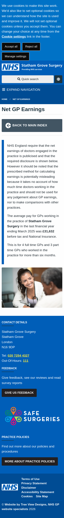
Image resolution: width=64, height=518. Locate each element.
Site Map (42, 496)
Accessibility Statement (37, 492)
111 (26, 360)
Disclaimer (28, 487)
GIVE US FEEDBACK (19, 392)
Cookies (27, 496)
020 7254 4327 (18, 355)
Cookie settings (14, 36)
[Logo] (32, 67)
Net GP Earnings (21, 99)
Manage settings (15, 56)
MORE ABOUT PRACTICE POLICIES (30, 461)
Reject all (31, 46)
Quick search (28, 79)
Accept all (11, 46)
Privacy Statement (34, 483)
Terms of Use (30, 479)
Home (4, 99)
